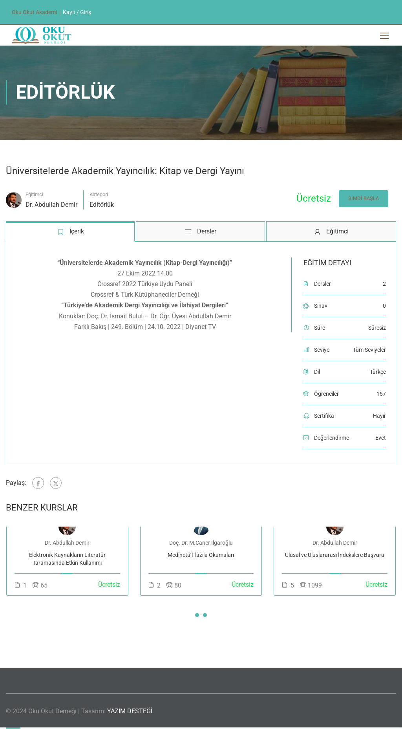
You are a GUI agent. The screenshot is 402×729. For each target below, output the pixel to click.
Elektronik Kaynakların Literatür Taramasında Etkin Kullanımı (67, 560)
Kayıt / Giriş (77, 12)
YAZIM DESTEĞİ (129, 711)
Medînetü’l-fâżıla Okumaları (201, 556)
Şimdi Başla (363, 199)
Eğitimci (34, 195)
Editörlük (102, 205)
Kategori (99, 195)
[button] (197, 616)
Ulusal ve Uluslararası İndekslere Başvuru (334, 556)
